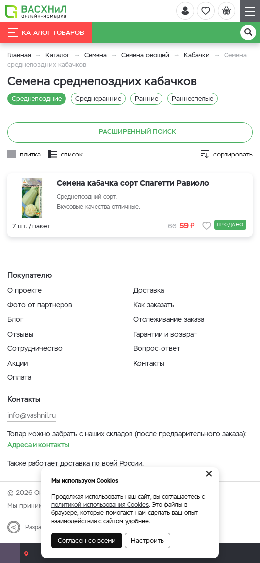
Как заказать (153, 304)
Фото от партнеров (39, 304)
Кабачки (197, 55)
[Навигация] (250, 11)
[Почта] (10, 553)
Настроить (147, 540)
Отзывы (20, 334)
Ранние (146, 98)
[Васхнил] (35, 11)
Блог (15, 319)
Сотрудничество (35, 348)
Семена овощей (145, 55)
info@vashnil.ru (31, 415)
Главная (19, 55)
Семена (95, 55)
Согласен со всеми (87, 540)
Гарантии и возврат (165, 334)
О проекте (24, 290)
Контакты (148, 363)
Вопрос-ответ (156, 348)
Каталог (57, 55)
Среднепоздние (37, 98)
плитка (30, 154)
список (72, 154)
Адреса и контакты (38, 444)
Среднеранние (98, 98)
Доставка (148, 290)
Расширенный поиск (130, 132)
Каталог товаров (46, 32)
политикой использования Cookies (100, 505)
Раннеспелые (192, 98)
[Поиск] (248, 32)
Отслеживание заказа (168, 319)
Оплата (19, 377)
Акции (17, 363)
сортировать (233, 154)
